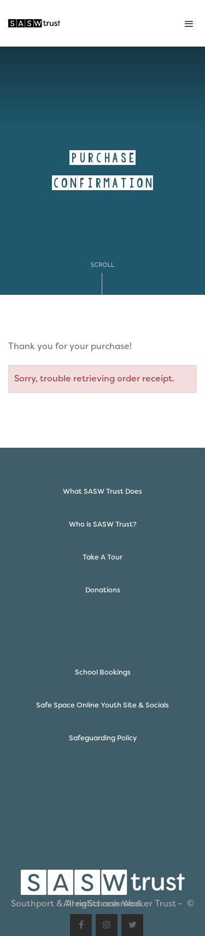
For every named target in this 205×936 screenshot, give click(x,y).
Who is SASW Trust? (103, 524)
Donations (102, 590)
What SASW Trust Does (102, 491)
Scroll (103, 278)
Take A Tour (102, 557)
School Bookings (103, 672)
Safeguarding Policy (103, 738)
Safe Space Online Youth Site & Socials (102, 705)
